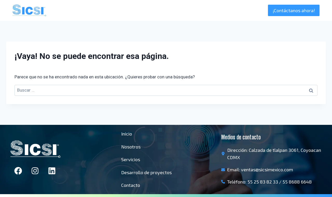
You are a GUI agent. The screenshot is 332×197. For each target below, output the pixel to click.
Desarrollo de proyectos (146, 172)
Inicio (202, 10)
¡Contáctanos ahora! (294, 10)
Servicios (130, 159)
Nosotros (223, 10)
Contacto (130, 185)
